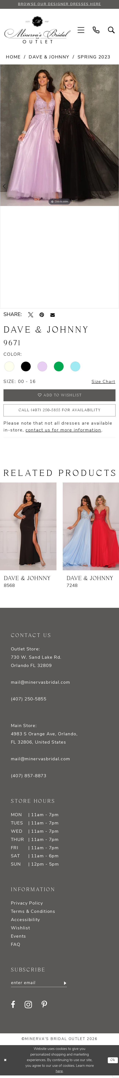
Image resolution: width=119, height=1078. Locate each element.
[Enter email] (40, 985)
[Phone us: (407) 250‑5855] (96, 30)
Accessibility (25, 922)
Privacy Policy (27, 905)
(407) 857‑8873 (29, 778)
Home (13, 57)
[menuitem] (81, 30)
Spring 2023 (94, 57)
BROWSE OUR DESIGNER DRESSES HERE (59, 4)
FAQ (15, 947)
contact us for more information (63, 432)
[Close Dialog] (5, 1063)
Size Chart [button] (102, 382)
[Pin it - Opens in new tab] (42, 315)
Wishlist (20, 930)
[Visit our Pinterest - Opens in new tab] (44, 1007)
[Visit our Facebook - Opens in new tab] (13, 1007)
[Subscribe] (67, 985)
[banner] (37, 30)
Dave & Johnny (49, 57)
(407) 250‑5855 (29, 701)
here (59, 1074)
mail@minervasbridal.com (40, 685)
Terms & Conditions (33, 914)
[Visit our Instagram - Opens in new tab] (28, 1007)
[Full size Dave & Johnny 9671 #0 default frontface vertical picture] (59, 135)
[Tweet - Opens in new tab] (30, 315)
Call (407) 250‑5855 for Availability (59, 412)
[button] (81, 30)
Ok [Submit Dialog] (112, 1063)
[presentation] (28, 529)
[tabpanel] (59, 135)
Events (18, 939)
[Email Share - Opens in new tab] (52, 315)
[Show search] (111, 30)
